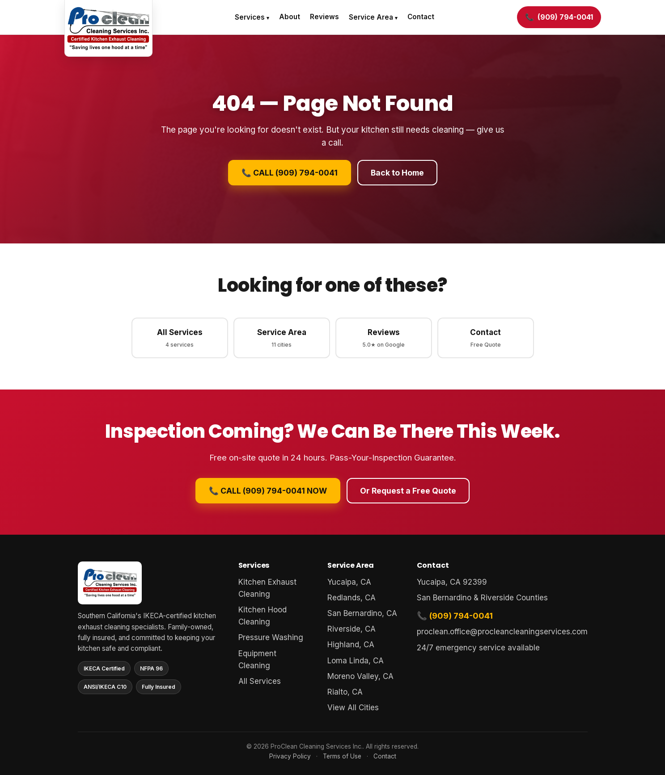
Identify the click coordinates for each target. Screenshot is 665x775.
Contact (420, 17)
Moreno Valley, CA (360, 676)
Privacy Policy (290, 756)
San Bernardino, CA (362, 613)
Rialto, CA (345, 691)
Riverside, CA (351, 628)
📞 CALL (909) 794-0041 (289, 172)
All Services (180, 338)
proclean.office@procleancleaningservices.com (502, 631)
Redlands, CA (351, 597)
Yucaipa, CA (349, 582)
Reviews (324, 17)
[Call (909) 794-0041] (559, 17)
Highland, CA (350, 644)
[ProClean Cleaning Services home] (108, 28)
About (289, 17)
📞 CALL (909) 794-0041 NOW (268, 490)
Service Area (371, 17)
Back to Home (397, 172)
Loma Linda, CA (355, 660)
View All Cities (353, 707)
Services (250, 17)
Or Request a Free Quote (408, 490)
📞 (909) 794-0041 (455, 615)
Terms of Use (342, 756)
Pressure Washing (270, 637)
